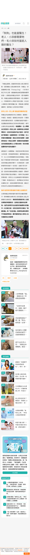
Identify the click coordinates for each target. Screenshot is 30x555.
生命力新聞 (13, 79)
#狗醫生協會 (5, 281)
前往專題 (15, 473)
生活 (5, 28)
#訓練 (15, 278)
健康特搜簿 (9, 76)
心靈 (8, 28)
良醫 (2, 28)
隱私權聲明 (20, 550)
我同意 (27, 553)
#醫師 (9, 278)
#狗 (3, 278)
